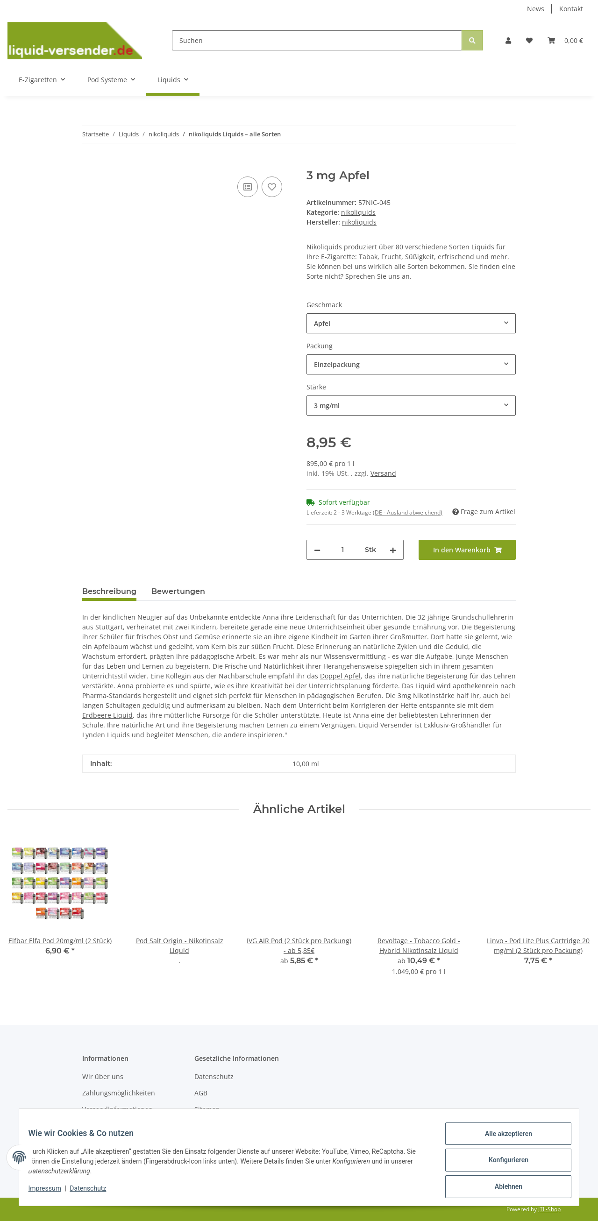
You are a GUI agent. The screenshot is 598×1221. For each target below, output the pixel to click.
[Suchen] (317, 40)
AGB (200, 1092)
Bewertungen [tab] (178, 591)
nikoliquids (358, 212)
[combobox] (411, 323)
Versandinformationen (117, 1109)
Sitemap (207, 1109)
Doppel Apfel (340, 675)
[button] (508, 40)
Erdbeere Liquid (107, 715)
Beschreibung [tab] (109, 591)
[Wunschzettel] (529, 40)
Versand (383, 473)
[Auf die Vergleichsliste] (247, 186)
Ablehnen (502, 1188)
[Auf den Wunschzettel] (272, 186)
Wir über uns (102, 1076)
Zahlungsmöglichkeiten (118, 1092)
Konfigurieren (502, 1163)
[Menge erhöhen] (393, 549)
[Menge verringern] (317, 549)
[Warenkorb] (565, 40)
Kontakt (571, 8)
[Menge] (342, 549)
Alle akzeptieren (502, 1139)
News (535, 8)
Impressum (50, 1192)
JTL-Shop (549, 1209)
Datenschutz (214, 1076)
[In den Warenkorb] (89, 164)
